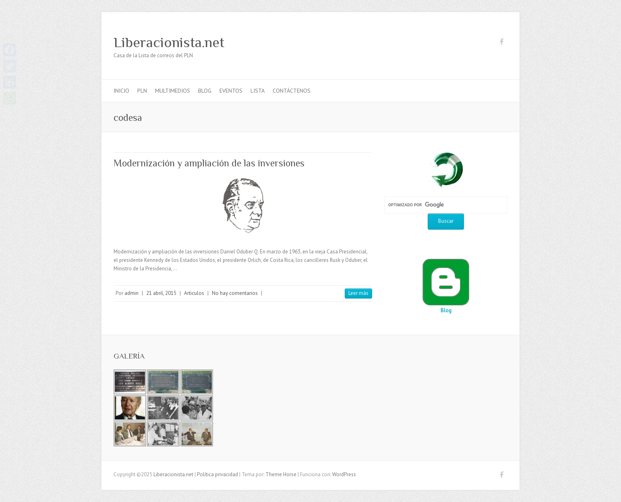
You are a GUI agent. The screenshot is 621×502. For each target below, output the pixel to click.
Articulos (194, 293)
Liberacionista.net (169, 42)
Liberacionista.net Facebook (501, 43)
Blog (204, 90)
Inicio (121, 90)
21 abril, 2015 (161, 293)
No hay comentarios (235, 293)
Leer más (358, 293)
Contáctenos (291, 90)
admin (131, 293)
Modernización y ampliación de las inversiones (209, 163)
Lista (257, 90)
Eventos (230, 90)
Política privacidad (217, 474)
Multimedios (172, 90)
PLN (142, 90)
